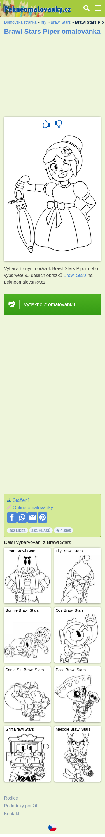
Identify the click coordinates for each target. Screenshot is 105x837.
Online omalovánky (33, 507)
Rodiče (11, 798)
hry (43, 22)
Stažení (21, 500)
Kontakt (11, 813)
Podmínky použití (21, 806)
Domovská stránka (20, 22)
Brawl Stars (61, 22)
